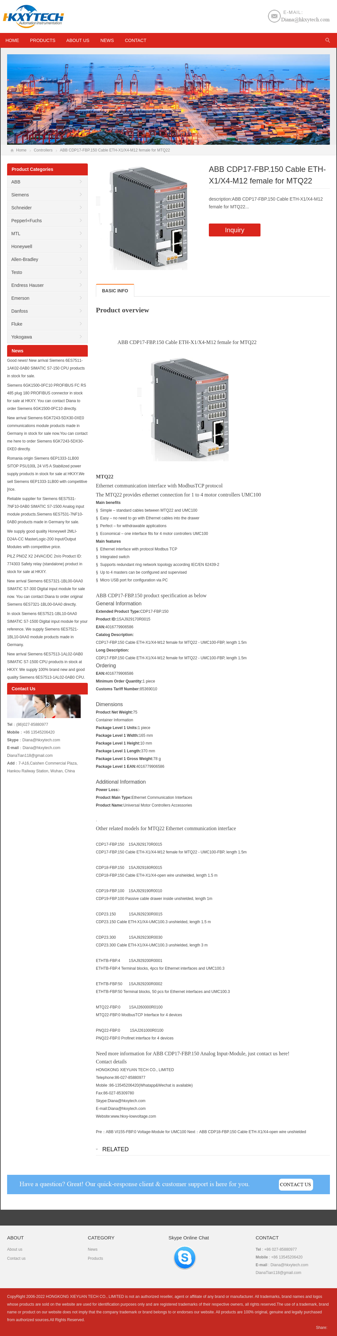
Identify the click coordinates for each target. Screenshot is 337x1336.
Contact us (16, 1258)
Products (43, 40)
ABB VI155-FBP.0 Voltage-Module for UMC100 (146, 1132)
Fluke (16, 324)
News (107, 40)
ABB (15, 181)
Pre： (101, 1132)
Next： (193, 1132)
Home (21, 150)
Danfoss (19, 311)
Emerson (20, 298)
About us (77, 40)
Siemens (20, 194)
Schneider (21, 207)
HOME (12, 40)
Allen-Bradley (24, 259)
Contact (136, 40)
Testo (16, 272)
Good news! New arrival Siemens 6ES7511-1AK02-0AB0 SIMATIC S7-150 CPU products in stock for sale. (46, 368)
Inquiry (234, 230)
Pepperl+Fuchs (26, 220)
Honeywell (21, 246)
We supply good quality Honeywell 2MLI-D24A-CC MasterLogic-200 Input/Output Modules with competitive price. (42, 539)
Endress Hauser (27, 285)
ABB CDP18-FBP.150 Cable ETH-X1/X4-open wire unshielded (252, 1132)
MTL (15, 233)
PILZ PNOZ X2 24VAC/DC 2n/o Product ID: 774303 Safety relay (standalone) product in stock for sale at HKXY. (44, 564)
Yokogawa (21, 336)
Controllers (43, 150)
